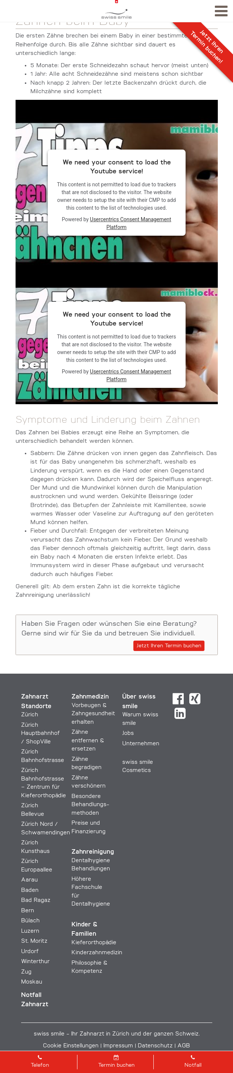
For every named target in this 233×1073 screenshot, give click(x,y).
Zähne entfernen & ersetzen (87, 741)
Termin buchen (116, 1061)
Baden (30, 890)
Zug (26, 972)
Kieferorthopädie (93, 943)
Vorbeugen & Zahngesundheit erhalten (93, 714)
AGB (183, 1046)
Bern (27, 911)
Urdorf (30, 952)
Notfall (192, 1061)
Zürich (29, 715)
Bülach (30, 921)
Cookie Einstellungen (71, 1046)
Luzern (30, 931)
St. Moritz (34, 941)
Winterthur (35, 962)
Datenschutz (155, 1046)
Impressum (118, 1046)
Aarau (29, 880)
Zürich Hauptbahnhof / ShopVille (40, 734)
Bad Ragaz (35, 900)
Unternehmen (140, 744)
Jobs (128, 733)
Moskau (31, 982)
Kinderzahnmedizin (96, 953)
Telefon (40, 1061)
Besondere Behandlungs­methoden (90, 805)
